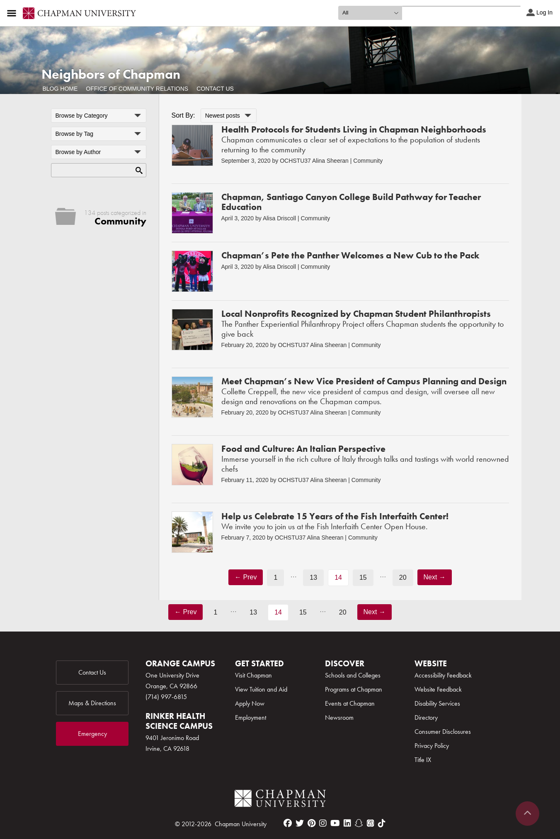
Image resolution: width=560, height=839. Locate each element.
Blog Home (60, 88)
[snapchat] (359, 823)
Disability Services (437, 703)
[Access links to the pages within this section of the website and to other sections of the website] (13, 13)
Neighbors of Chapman (110, 74)
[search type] (370, 13)
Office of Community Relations (137, 88)
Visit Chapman (253, 675)
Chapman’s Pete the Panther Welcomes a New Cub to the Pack (350, 255)
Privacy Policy (432, 745)
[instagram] (323, 823)
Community (368, 160)
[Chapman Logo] (280, 800)
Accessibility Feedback (443, 675)
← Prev (246, 577)
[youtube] (335, 823)
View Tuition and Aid (261, 689)
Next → (435, 577)
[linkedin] (347, 823)
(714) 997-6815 (166, 696)
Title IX (423, 759)
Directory (426, 717)
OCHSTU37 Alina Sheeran (314, 160)
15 (363, 577)
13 (313, 577)
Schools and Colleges (353, 675)
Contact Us (215, 88)
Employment (250, 717)
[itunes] (370, 823)
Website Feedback (438, 689)
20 (403, 577)
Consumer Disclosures (443, 731)
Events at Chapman (350, 703)
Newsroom (339, 717)
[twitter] (300, 823)
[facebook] (288, 823)
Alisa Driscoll (279, 218)
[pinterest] (311, 823)
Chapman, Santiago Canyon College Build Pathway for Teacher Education (351, 202)
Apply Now (249, 703)
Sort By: (183, 115)
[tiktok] (381, 823)
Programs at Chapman (353, 689)
